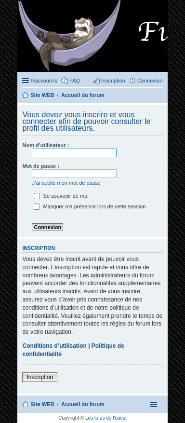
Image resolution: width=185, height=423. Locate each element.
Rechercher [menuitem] (159, 96)
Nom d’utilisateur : (45, 145)
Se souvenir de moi (61, 196)
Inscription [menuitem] (113, 80)
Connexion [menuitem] (150, 80)
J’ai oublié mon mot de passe (66, 183)
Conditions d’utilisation (54, 345)
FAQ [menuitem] (74, 80)
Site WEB (42, 404)
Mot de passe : (40, 166)
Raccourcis (44, 80)
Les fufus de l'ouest (106, 418)
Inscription (39, 377)
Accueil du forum (83, 404)
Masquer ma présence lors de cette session (89, 206)
